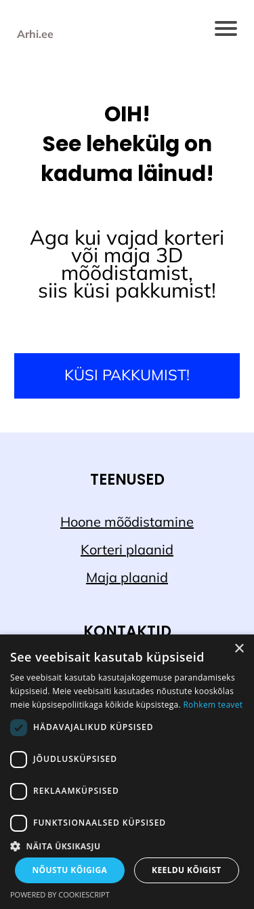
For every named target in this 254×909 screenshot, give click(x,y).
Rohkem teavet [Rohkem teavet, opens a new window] (212, 704)
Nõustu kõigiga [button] (69, 870)
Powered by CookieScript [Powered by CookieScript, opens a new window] (60, 894)
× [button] (239, 649)
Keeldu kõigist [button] (186, 870)
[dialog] (127, 771)
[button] (127, 845)
